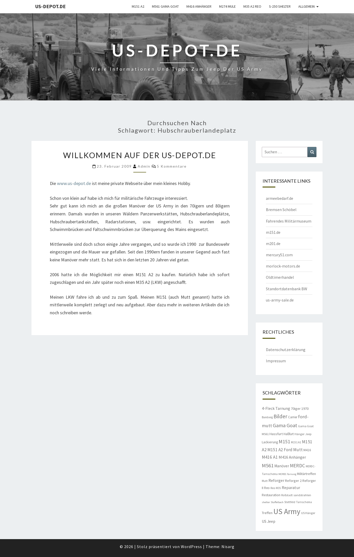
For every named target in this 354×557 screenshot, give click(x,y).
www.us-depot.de (74, 183)
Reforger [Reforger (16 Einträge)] (276, 480)
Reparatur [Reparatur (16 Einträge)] (291, 487)
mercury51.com (279, 254)
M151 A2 (138, 6)
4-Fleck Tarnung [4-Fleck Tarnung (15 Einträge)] (276, 408)
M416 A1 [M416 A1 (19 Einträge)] (270, 457)
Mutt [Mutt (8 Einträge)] (265, 481)
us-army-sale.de (280, 300)
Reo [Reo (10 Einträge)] (267, 488)
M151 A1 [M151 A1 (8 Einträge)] (296, 442)
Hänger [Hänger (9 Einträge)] (299, 434)
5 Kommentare (172, 166)
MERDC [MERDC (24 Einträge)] (297, 465)
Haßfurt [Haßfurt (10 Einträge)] (289, 434)
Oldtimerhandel (280, 277)
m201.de (273, 243)
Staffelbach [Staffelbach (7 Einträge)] (277, 502)
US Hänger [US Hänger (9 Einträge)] (308, 513)
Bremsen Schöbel (281, 209)
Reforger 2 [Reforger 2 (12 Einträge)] (293, 480)
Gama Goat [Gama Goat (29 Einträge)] (285, 425)
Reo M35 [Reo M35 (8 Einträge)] (275, 488)
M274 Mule (227, 6)
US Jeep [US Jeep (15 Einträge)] (268, 521)
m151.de (273, 232)
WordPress (191, 546)
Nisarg (227, 546)
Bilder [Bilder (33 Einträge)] (280, 416)
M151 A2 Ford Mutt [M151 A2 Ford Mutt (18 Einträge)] (285, 449)
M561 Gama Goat (165, 6)
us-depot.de (50, 6)
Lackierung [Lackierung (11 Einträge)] (270, 442)
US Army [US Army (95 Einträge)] (286, 511)
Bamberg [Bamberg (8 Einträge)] (267, 417)
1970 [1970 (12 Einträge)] (305, 408)
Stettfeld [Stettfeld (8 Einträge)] (289, 502)
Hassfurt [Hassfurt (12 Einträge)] (276, 434)
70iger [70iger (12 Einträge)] (296, 408)
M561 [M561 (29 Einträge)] (268, 465)
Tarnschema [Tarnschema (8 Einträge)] (304, 502)
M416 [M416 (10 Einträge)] (307, 450)
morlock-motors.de (283, 266)
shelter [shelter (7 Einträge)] (266, 502)
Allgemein (306, 6)
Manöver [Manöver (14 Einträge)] (281, 465)
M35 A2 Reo (252, 6)
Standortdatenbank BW (286, 288)
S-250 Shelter (280, 6)
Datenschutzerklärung (285, 349)
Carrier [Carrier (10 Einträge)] (292, 417)
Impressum (276, 360)
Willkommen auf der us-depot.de (139, 155)
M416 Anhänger (198, 6)
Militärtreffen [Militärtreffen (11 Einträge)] (306, 473)
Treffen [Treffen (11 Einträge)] (267, 512)
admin (144, 166)
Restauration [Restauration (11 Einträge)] (271, 495)
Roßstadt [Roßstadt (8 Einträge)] (287, 495)
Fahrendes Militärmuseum (288, 221)
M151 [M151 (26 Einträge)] (284, 441)
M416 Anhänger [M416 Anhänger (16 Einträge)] (292, 457)
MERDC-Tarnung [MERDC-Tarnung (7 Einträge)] (287, 474)
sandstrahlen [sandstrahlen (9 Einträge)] (302, 495)
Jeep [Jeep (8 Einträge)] (308, 434)
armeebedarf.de (279, 198)
